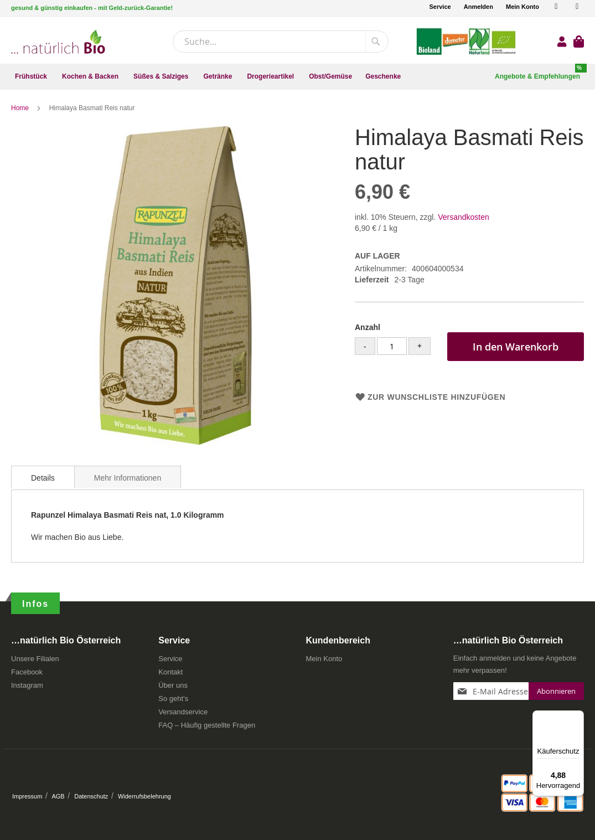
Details (43, 477)
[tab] (43, 477)
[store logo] (58, 41)
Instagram (27, 685)
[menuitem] (31, 77)
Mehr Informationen (127, 477)
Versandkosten (463, 217)
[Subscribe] (556, 691)
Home (20, 108)
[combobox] (281, 41)
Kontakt (170, 672)
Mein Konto (522, 6)
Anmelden (478, 6)
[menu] (297, 77)
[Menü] (577, 717)
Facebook (27, 672)
